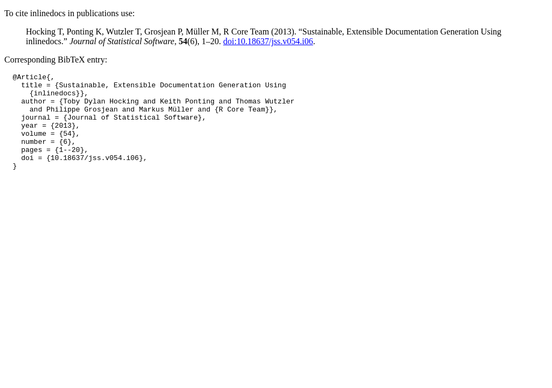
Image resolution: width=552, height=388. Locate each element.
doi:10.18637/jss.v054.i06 (268, 41)
